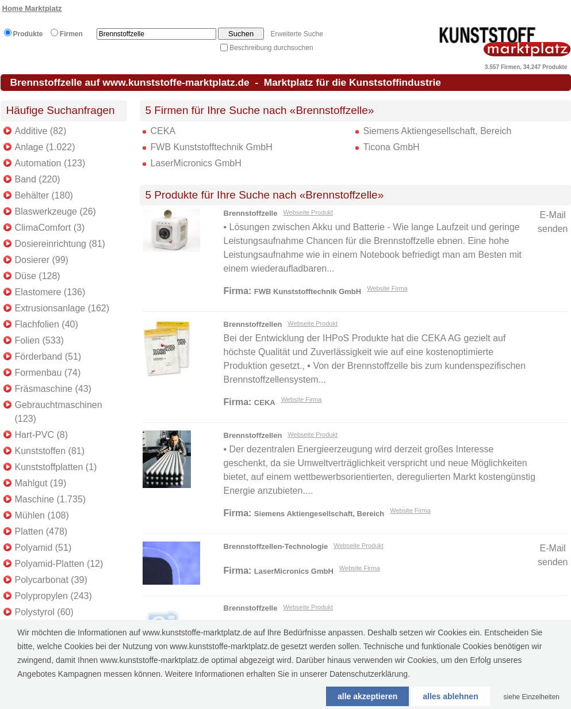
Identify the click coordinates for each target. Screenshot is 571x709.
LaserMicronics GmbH (196, 163)
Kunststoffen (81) (50, 451)
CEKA (163, 131)
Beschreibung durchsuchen (271, 48)
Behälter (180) (44, 195)
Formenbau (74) (48, 373)
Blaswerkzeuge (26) (55, 211)
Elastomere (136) (50, 292)
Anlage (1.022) (45, 147)
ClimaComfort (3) (50, 227)
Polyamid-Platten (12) (59, 564)
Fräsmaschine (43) (53, 389)
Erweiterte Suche (296, 34)
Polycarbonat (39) (51, 580)
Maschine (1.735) (50, 499)
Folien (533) (39, 340)
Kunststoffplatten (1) (56, 467)
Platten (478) (41, 531)
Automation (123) (50, 163)
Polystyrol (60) (44, 612)
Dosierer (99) (41, 260)
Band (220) (37, 179)
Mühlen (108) (42, 515)
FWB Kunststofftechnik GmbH (212, 147)
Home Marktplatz (32, 8)
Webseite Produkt (308, 212)
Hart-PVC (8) (41, 435)
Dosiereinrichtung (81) (60, 244)
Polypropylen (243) (53, 596)
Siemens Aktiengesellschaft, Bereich (437, 131)
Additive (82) (41, 131)
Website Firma (387, 288)
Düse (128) (37, 276)
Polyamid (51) (43, 547)
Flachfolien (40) (46, 324)
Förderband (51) (48, 356)
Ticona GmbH (391, 147)
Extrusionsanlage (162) (62, 308)
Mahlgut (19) (41, 483)
